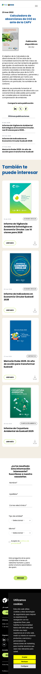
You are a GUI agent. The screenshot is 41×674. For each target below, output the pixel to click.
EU (33, 47)
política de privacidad (20, 542)
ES (30, 47)
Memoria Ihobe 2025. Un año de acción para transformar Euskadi (17, 150)
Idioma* (12, 529)
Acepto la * (20, 542)
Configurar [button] (24, 666)
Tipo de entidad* (16, 516)
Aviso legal (6, 664)
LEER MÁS (10, 243)
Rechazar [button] (24, 662)
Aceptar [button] (24, 657)
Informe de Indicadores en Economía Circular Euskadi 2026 (17, 139)
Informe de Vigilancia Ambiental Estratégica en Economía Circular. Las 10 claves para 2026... (18, 127)
